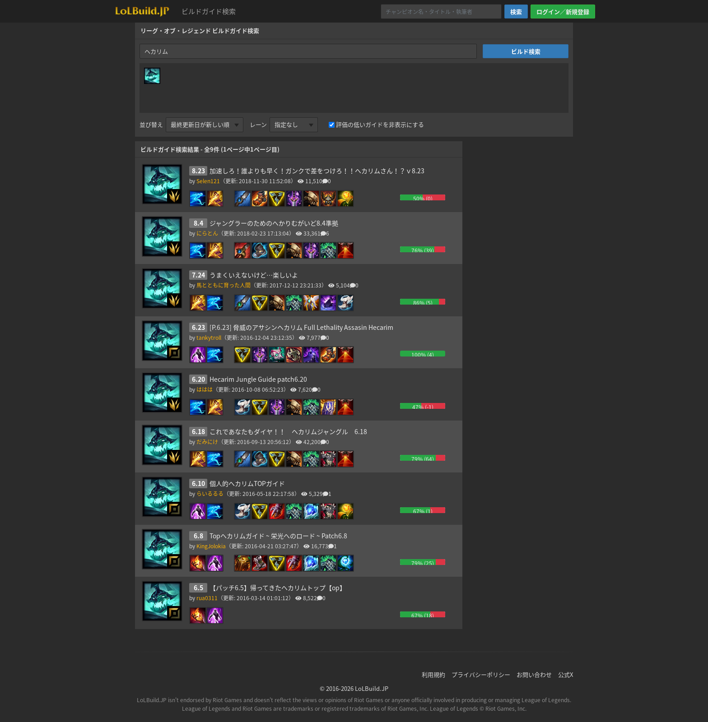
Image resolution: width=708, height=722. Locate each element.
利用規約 (433, 674)
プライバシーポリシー (481, 674)
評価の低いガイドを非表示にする (380, 124)
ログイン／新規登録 (562, 11)
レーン (258, 124)
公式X (565, 674)
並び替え (151, 124)
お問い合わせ (534, 674)
